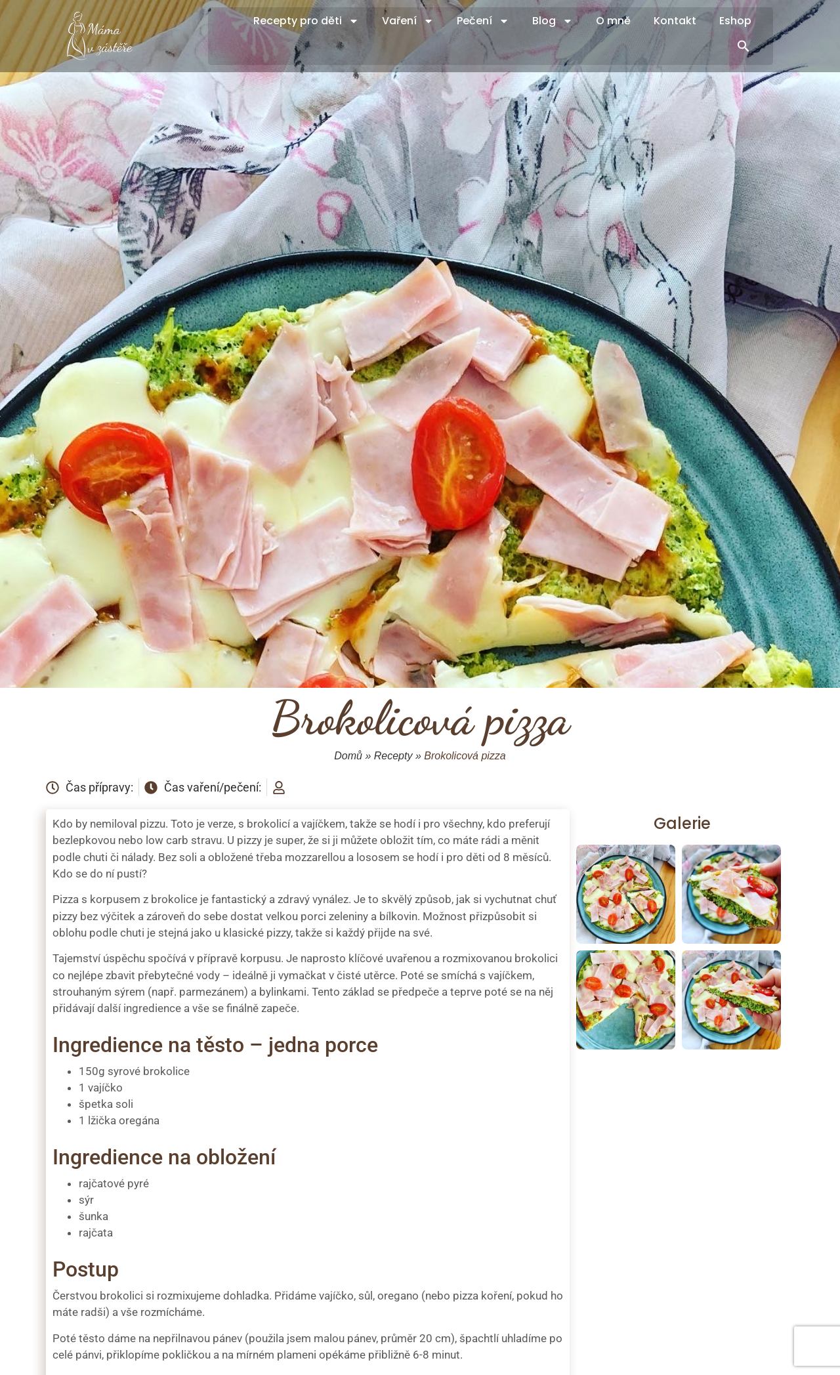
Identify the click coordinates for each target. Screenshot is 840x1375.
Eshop (735, 20)
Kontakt (675, 20)
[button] (743, 46)
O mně (613, 20)
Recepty (393, 755)
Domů (348, 755)
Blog (552, 21)
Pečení (483, 21)
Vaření (408, 21)
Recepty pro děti (306, 21)
